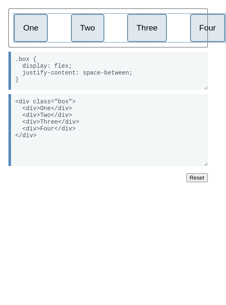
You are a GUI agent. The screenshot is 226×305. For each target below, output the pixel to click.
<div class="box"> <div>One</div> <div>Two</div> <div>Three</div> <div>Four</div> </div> (108, 130)
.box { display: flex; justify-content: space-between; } (108, 71)
